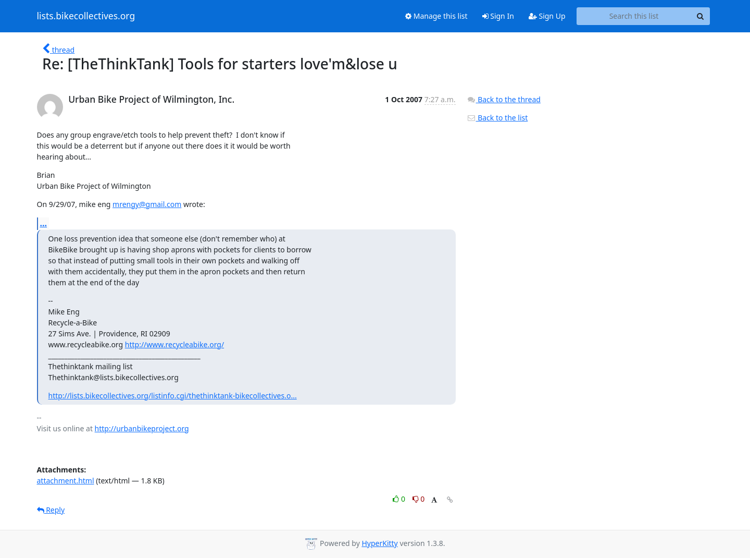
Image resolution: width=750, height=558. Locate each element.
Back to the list (497, 118)
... (43, 223)
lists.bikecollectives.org (86, 16)
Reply (51, 510)
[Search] (700, 16)
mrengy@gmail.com (147, 204)
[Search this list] (634, 16)
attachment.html (65, 481)
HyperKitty (379, 543)
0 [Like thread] (400, 499)
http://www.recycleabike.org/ (174, 344)
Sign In (498, 16)
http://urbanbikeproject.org (142, 428)
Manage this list (436, 16)
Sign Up (547, 16)
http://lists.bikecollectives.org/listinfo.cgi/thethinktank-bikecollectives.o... (172, 396)
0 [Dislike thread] (419, 499)
